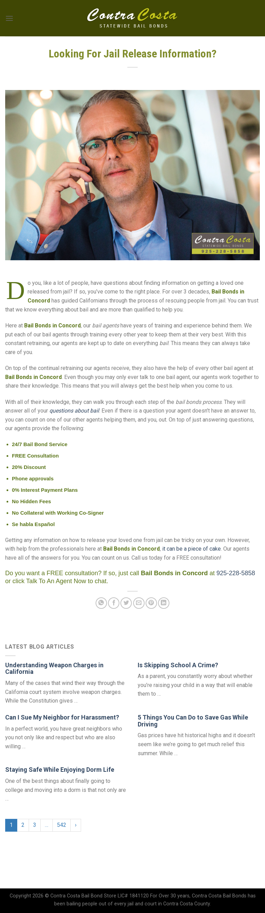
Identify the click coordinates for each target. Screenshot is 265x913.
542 (61, 825)
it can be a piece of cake (191, 548)
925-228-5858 (235, 573)
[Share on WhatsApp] (101, 603)
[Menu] (9, 18)
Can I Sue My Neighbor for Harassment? (62, 717)
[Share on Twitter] (126, 603)
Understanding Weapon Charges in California (54, 668)
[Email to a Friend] (139, 603)
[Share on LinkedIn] (163, 603)
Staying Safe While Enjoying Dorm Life (59, 769)
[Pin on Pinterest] (151, 603)
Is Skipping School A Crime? (178, 665)
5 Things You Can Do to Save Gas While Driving (193, 721)
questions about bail (74, 410)
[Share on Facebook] (113, 603)
